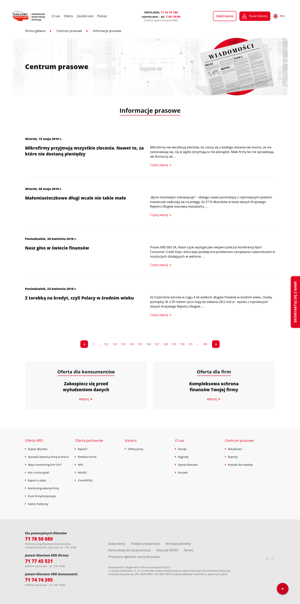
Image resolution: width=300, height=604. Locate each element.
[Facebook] (267, 559)
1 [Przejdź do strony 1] (93, 344)
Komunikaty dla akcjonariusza (129, 550)
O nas (56, 16)
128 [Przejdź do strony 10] (165, 344)
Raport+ (83, 449)
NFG (80, 465)
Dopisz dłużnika (37, 449)
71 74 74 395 (39, 580)
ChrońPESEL (85, 480)
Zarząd (182, 449)
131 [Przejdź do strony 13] (190, 344)
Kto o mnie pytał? (38, 472)
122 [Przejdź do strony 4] (114, 344)
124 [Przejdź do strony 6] (131, 344)
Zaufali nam (85, 16)
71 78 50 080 (39, 539)
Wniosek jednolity (178, 544)
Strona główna (35, 31)
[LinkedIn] (273, 559)
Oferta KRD (34, 440)
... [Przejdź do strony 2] (99, 344)
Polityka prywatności (145, 544)
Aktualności (235, 449)
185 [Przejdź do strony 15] (205, 344)
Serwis (188, 550)
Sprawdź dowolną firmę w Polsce (48, 457)
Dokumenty (116, 544)
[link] (84, 344)
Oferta (68, 16)
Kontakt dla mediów (240, 465)
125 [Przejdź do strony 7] (140, 344)
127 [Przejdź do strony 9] (157, 344)
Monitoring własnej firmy (43, 488)
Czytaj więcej (159, 165)
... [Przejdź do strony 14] (198, 344)
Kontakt (183, 472)
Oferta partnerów (89, 440)
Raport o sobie (37, 480)
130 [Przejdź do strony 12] (182, 344)
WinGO (82, 472)
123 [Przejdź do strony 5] (123, 344)
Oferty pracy (135, 449)
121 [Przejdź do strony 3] (106, 344)
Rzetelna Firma (87, 457)
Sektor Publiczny (38, 504)
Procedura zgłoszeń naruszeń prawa (134, 557)
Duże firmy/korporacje (42, 496)
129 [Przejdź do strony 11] (173, 344)
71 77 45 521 (39, 561)
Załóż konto (224, 16)
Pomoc (102, 16)
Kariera (130, 440)
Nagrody (183, 457)
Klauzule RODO (167, 550)
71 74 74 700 (169, 12)
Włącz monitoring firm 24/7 (45, 465)
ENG (279, 16)
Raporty (233, 457)
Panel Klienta (254, 16)
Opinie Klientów (188, 465)
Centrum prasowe (69, 31)
